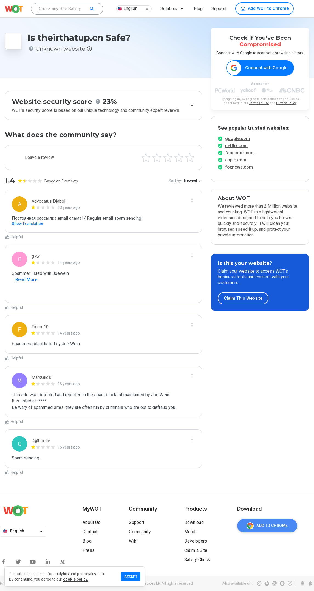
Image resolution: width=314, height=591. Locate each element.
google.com (237, 143)
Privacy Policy (286, 103)
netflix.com (236, 150)
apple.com (235, 164)
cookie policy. (75, 579)
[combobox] (67, 8)
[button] (172, 8)
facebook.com (240, 157)
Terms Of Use (259, 103)
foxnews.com (239, 172)
